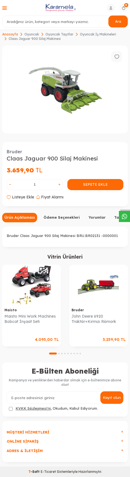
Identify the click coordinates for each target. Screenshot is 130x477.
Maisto (10, 310)
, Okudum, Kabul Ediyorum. (53, 408)
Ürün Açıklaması (19, 217)
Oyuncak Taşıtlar (59, 34)
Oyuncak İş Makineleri (98, 34)
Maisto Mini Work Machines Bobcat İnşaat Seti (30, 319)
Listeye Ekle (20, 197)
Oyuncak (31, 34)
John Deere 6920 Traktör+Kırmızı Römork (94, 319)
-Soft (34, 472)
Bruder (14, 151)
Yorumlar (97, 217)
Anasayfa (10, 34)
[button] (53, 353)
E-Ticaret (48, 472)
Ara (118, 21)
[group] (65, 89)
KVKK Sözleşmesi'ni (33, 408)
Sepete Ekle (95, 184)
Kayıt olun (112, 397)
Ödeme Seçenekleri (62, 217)
